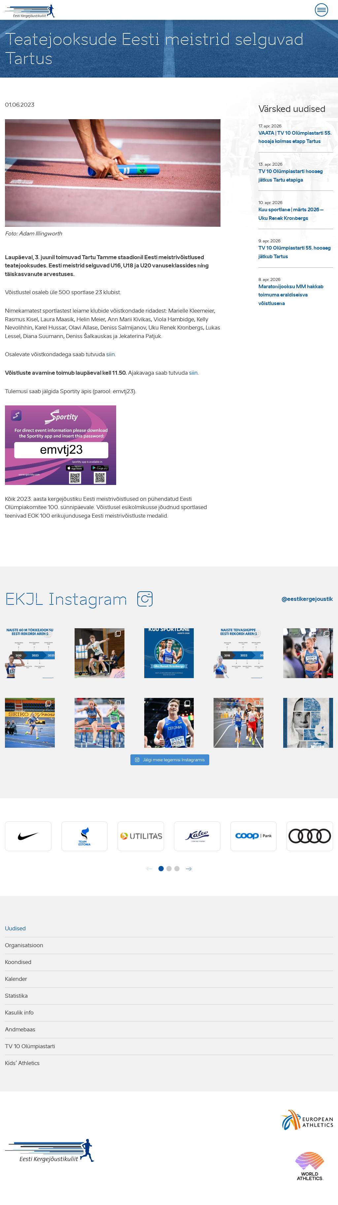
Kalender (16, 979)
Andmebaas (20, 1029)
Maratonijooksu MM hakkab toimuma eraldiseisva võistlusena (290, 295)
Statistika (16, 996)
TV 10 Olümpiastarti (30, 1046)
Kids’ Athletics (22, 1063)
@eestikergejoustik (307, 599)
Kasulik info (19, 1013)
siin (110, 354)
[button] (161, 868)
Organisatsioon (24, 945)
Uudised (15, 928)
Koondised (18, 962)
